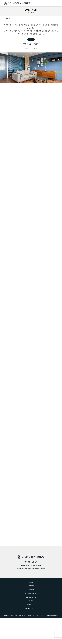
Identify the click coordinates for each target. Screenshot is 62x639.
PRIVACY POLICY (31, 608)
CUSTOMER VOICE (31, 593)
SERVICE (31, 589)
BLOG (31, 601)
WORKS (31, 586)
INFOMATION (31, 597)
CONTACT (31, 604)
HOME (31, 582)
